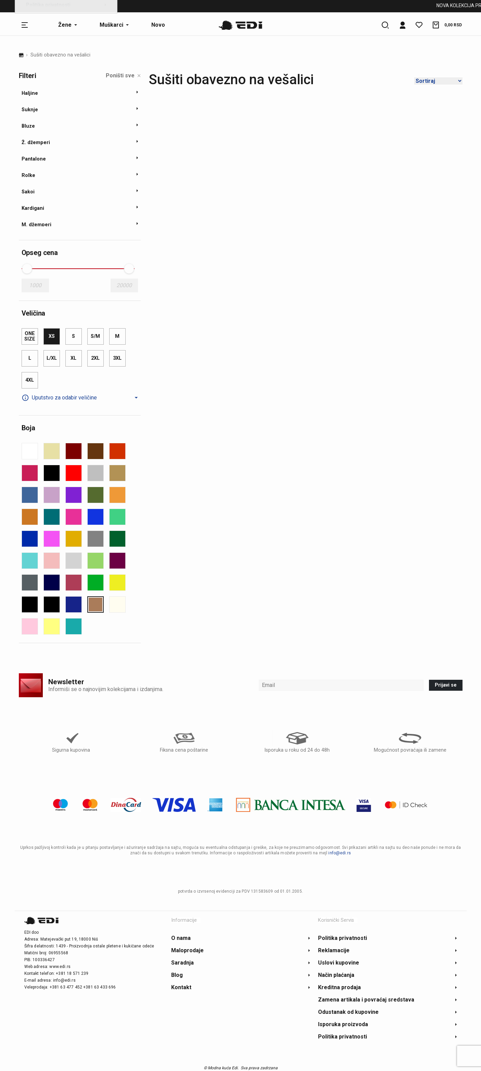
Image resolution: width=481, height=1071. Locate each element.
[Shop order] (438, 81)
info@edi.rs (339, 853)
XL (73, 358)
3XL (117, 358)
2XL (95, 358)
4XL (29, 380)
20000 (124, 285)
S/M (95, 336)
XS (52, 336)
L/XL (52, 358)
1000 (35, 285)
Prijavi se (446, 685)
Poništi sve (123, 75)
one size (29, 336)
